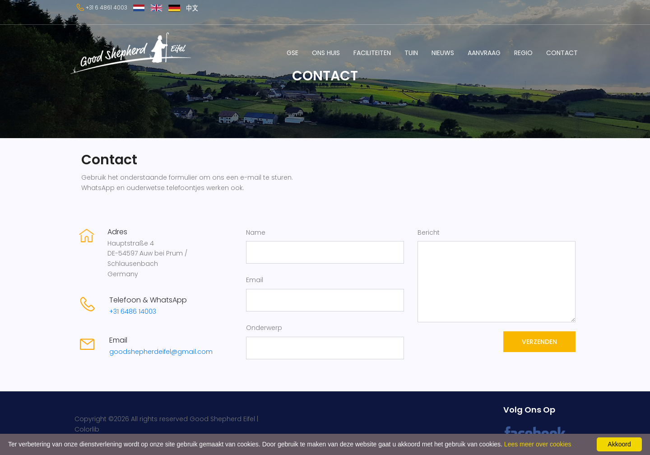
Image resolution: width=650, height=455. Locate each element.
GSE (292, 52)
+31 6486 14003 (132, 311)
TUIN (411, 52)
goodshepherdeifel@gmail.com (161, 351)
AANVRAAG (484, 52)
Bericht (429, 232)
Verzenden (539, 341)
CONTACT (562, 52)
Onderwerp (264, 327)
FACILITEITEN (372, 52)
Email (254, 279)
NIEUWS (443, 52)
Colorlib (86, 429)
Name (255, 232)
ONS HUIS (326, 52)
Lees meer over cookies (537, 444)
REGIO (523, 52)
